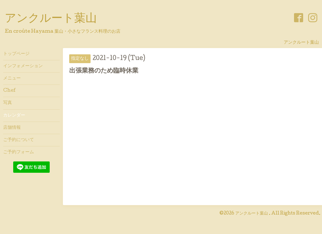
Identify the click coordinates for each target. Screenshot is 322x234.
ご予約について (18, 140)
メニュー (12, 78)
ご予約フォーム (18, 152)
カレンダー (14, 115)
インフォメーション (23, 66)
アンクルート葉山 (51, 19)
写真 (7, 103)
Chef (9, 90)
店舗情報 (12, 127)
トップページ (16, 54)
